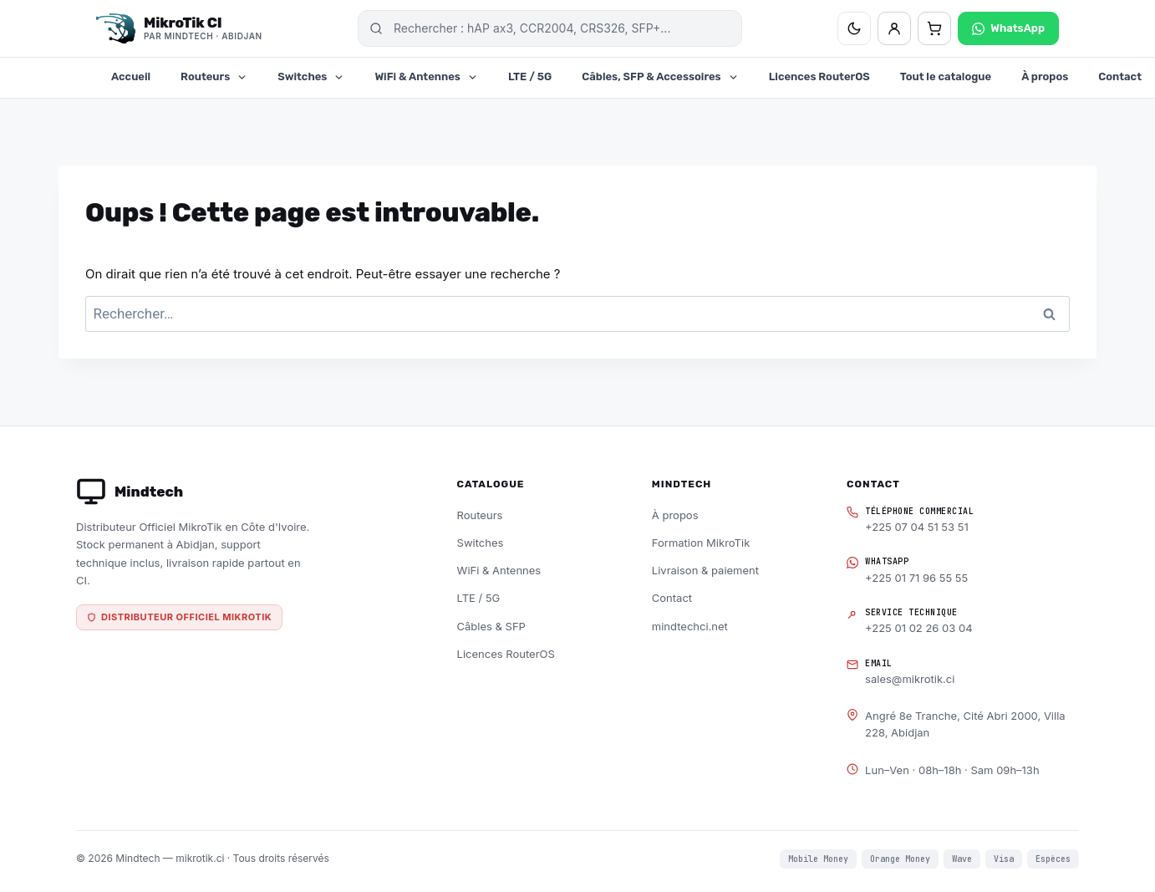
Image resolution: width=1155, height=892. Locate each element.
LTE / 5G (530, 76)
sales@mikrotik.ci (909, 679)
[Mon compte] (894, 28)
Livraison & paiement (705, 570)
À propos (1044, 76)
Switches (310, 76)
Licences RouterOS (819, 76)
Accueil (130, 76)
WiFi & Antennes (426, 76)
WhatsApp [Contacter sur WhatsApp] (1008, 28)
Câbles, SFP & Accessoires (660, 76)
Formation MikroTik (701, 542)
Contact (672, 597)
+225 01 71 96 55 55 (916, 577)
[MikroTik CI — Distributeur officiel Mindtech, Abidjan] (179, 28)
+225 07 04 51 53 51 (917, 526)
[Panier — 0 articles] (934, 28)
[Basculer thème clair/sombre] (854, 28)
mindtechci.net (690, 626)
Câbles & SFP (491, 626)
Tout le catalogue (945, 76)
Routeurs (214, 76)
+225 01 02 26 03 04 (918, 628)
